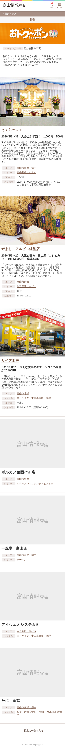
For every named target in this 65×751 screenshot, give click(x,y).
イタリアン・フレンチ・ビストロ (35, 483)
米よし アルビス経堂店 (20, 249)
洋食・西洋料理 (47, 712)
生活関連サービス (26, 286)
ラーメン (22, 559)
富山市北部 (23, 393)
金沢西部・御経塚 (26, 631)
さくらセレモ (11, 130)
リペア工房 (10, 361)
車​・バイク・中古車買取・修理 (34, 398)
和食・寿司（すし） (28, 712)
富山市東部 (23, 281)
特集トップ (10, 13)
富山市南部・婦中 (26, 167)
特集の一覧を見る (33, 730)
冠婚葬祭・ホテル (26, 172)
